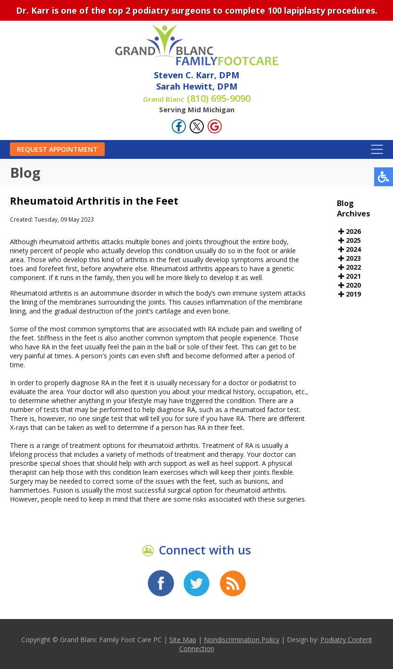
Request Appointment (57, 149)
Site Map (182, 639)
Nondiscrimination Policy (241, 639)
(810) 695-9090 (197, 98)
